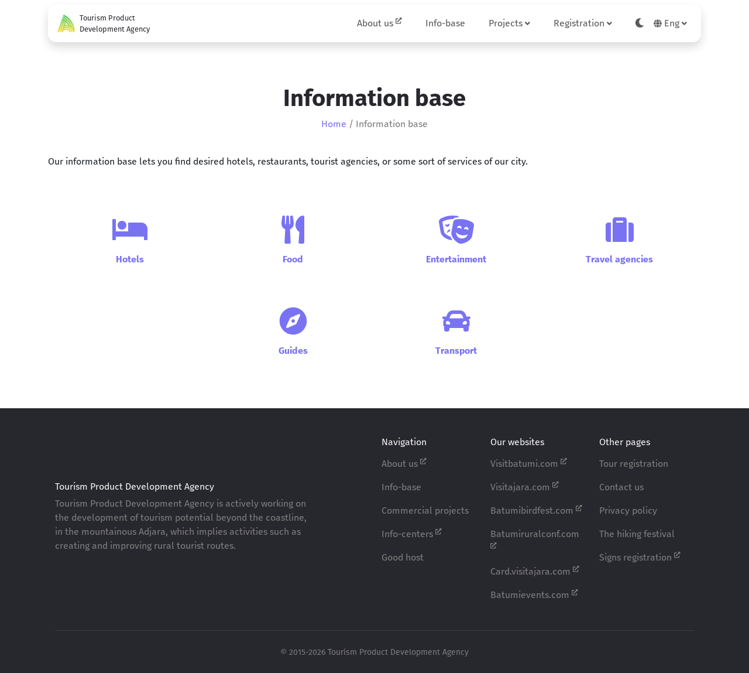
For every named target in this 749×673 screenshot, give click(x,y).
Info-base (445, 23)
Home (333, 123)
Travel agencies (619, 259)
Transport (456, 350)
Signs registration (640, 557)
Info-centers (412, 533)
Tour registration (633, 463)
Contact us (621, 487)
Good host (403, 557)
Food (293, 259)
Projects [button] (509, 23)
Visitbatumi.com (528, 463)
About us (379, 22)
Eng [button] (670, 23)
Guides (293, 350)
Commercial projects (425, 510)
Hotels (130, 259)
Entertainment (456, 259)
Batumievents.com (534, 594)
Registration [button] (583, 23)
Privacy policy (628, 510)
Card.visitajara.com (534, 571)
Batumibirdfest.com (536, 510)
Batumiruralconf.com (534, 538)
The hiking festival (637, 533)
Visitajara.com (524, 486)
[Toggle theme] (639, 23)
